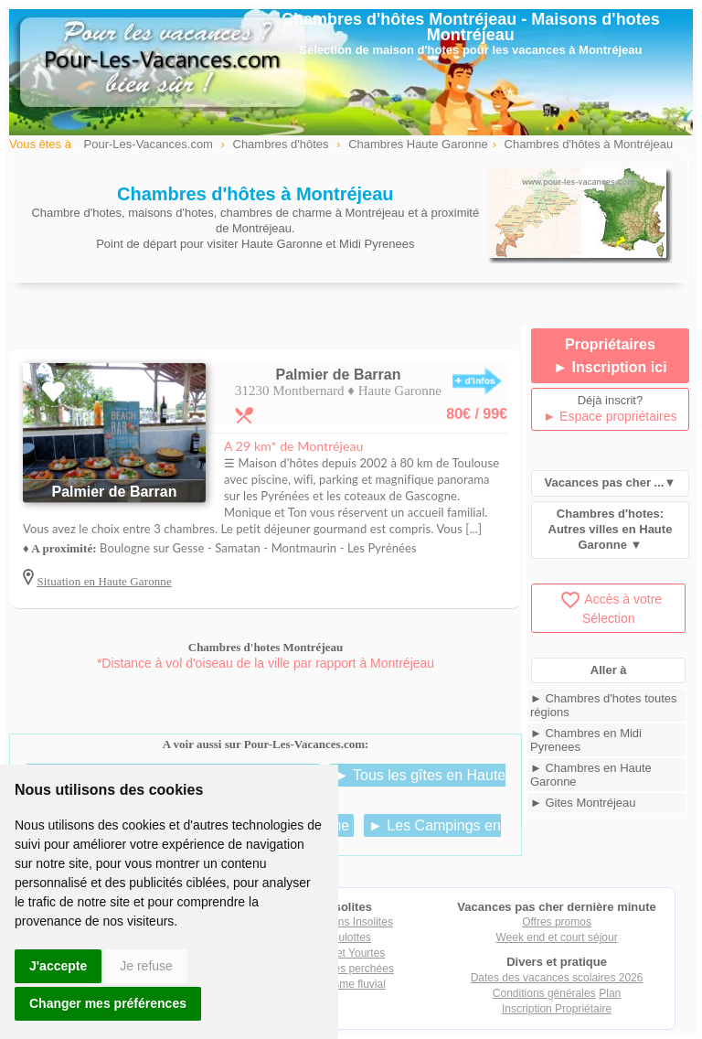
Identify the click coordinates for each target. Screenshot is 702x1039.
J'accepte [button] (58, 966)
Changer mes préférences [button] (107, 1003)
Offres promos (556, 922)
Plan (610, 993)
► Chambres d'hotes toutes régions (603, 705)
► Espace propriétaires (609, 416)
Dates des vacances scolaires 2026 (557, 977)
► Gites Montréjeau (582, 802)
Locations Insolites (348, 922)
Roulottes (347, 937)
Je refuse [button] (146, 966)
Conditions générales (544, 993)
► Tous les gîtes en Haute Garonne (370, 783)
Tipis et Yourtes (348, 953)
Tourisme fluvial (348, 984)
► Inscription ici (609, 367)
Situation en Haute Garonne (104, 581)
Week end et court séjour (556, 937)
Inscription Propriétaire (557, 1008)
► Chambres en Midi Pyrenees (586, 740)
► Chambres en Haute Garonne (591, 774)
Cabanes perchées (348, 968)
